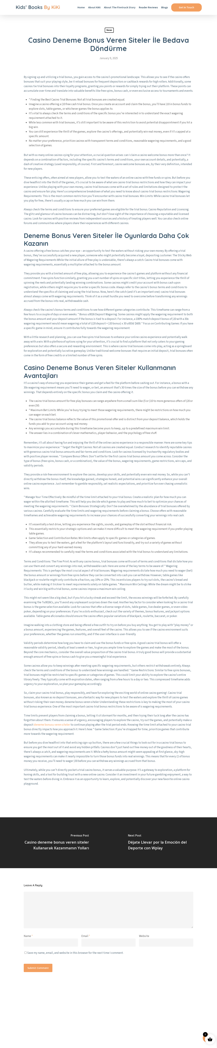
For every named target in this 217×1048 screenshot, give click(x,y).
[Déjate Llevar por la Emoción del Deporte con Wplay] (162, 842)
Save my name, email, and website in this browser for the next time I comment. (75, 953)
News (109, 30)
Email (85, 936)
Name (28, 936)
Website (144, 936)
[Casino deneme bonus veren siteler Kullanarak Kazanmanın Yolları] (54, 842)
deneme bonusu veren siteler (52, 725)
